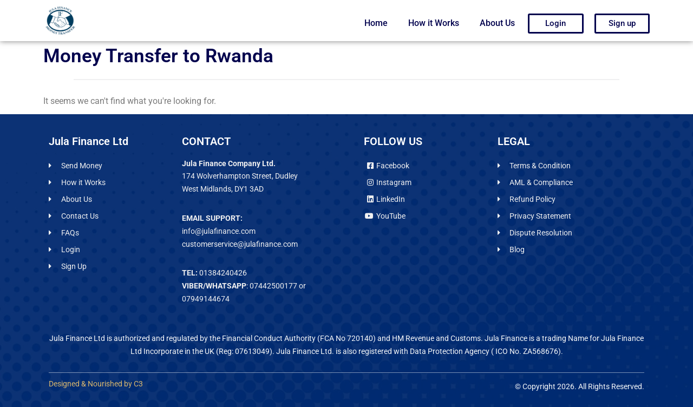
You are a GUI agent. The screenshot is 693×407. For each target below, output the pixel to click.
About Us (497, 23)
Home (376, 23)
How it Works (433, 23)
